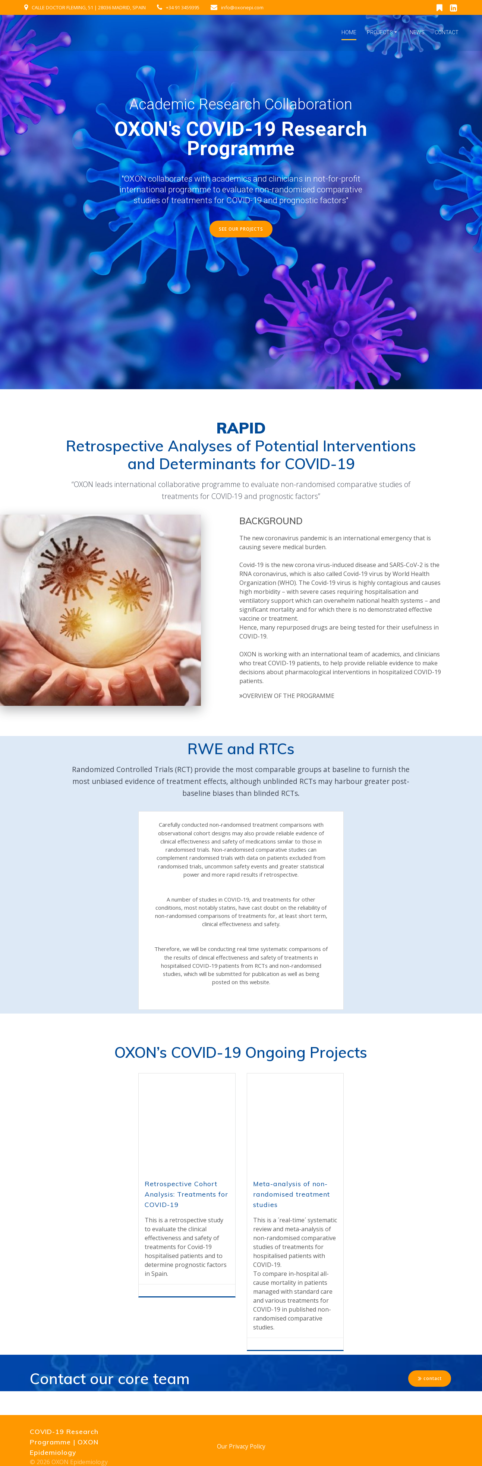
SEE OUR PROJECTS (241, 229)
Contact (447, 32)
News (417, 32)
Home (348, 32)
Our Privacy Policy (241, 1446)
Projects (380, 32)
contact (429, 1401)
